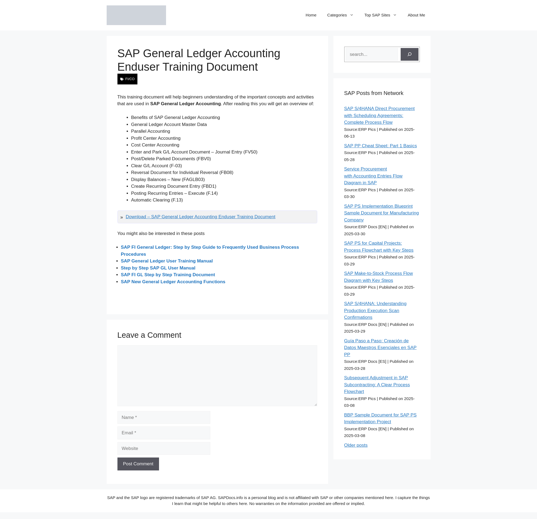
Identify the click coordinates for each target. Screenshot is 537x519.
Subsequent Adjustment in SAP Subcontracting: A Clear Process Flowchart (377, 384)
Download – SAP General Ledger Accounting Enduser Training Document (200, 216)
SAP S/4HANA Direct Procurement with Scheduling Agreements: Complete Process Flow (379, 115)
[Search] (409, 54)
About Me (416, 15)
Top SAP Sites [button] (383, 15)
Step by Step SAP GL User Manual (158, 268)
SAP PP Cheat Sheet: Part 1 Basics (380, 145)
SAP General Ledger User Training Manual (167, 261)
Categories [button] (343, 15)
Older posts (356, 445)
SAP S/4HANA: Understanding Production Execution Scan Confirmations (375, 310)
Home (311, 15)
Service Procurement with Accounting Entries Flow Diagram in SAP (373, 175)
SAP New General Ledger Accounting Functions (173, 281)
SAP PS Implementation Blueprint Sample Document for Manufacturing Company (381, 213)
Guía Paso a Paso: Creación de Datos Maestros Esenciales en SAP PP (380, 347)
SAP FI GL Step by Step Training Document (168, 274)
